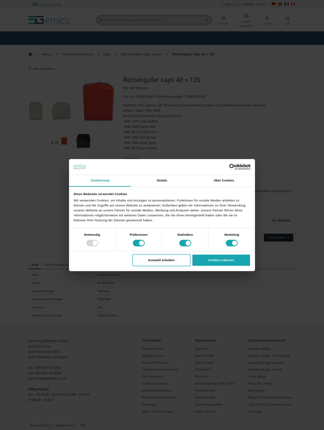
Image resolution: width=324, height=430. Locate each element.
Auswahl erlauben (161, 260)
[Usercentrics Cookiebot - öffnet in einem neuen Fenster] (232, 167)
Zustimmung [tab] (100, 180)
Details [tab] (162, 180)
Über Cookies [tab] (224, 180)
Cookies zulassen (221, 260)
